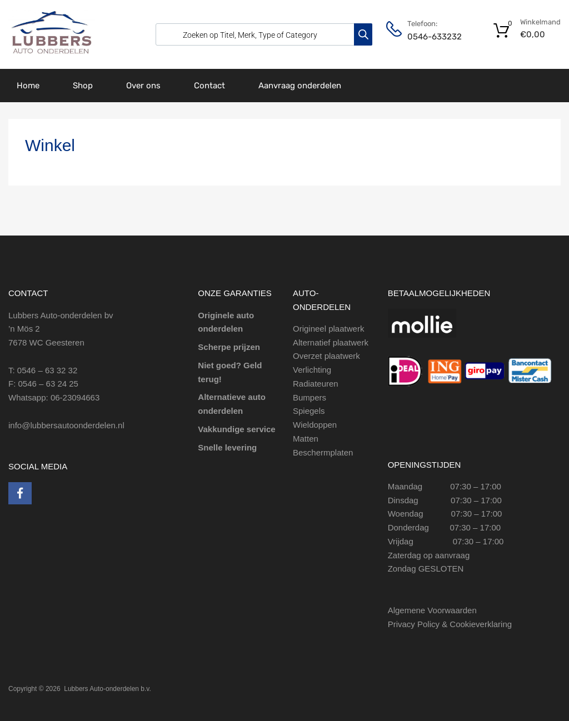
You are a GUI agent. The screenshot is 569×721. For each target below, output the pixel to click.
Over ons (143, 86)
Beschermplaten (323, 452)
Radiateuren (315, 383)
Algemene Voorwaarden (432, 610)
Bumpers (309, 397)
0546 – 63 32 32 (47, 370)
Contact (209, 86)
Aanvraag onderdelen (299, 86)
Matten (305, 438)
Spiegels (309, 410)
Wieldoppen (315, 424)
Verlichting (312, 369)
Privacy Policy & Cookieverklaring (450, 624)
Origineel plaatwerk (328, 328)
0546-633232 (434, 37)
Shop (83, 86)
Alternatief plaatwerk (330, 342)
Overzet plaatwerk (326, 355)
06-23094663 (75, 397)
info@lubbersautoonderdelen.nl (66, 425)
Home (28, 86)
